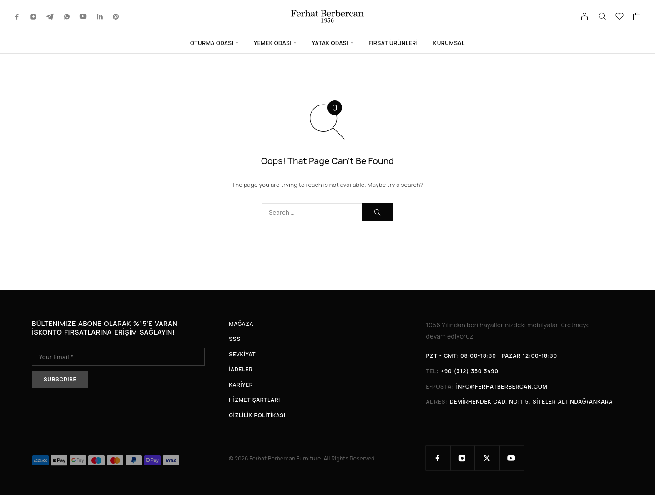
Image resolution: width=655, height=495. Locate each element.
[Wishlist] (619, 17)
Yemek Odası (273, 43)
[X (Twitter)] (487, 458)
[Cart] (637, 17)
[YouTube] (83, 16)
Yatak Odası (330, 43)
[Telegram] (50, 16)
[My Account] (585, 16)
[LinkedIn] (100, 16)
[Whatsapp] (67, 16)
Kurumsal (449, 43)
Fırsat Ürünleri (393, 43)
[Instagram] (33, 16)
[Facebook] (17, 16)
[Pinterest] (116, 16)
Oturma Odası (211, 43)
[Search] (602, 16)
